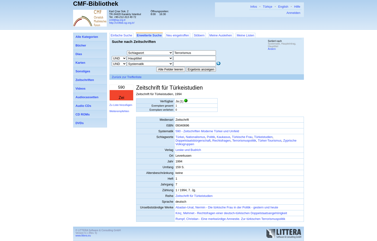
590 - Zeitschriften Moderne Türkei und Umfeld (207, 131)
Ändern (272, 49)
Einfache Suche (121, 35)
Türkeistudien (263, 137)
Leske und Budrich (188, 150)
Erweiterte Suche (149, 35)
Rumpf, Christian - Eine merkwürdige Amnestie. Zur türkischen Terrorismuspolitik (230, 219)
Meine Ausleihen (220, 35)
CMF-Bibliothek (95, 3)
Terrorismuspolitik (244, 140)
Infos (253, 6)
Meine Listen (245, 35)
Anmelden (293, 13)
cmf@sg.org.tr (117, 19)
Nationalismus (195, 137)
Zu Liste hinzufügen (120, 104)
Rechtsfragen (221, 140)
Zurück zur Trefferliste (127, 77)
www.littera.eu (83, 235)
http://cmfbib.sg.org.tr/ (121, 22)
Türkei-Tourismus (269, 140)
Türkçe (267, 6)
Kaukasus (223, 137)
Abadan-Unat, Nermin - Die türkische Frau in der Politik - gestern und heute (227, 207)
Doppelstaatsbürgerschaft (193, 140)
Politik (211, 137)
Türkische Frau (242, 137)
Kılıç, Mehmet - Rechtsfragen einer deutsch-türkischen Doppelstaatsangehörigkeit (231, 213)
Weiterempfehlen (119, 111)
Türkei (180, 137)
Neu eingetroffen (177, 35)
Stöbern (199, 35)
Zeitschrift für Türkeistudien (194, 196)
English (283, 6)
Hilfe (297, 6)
